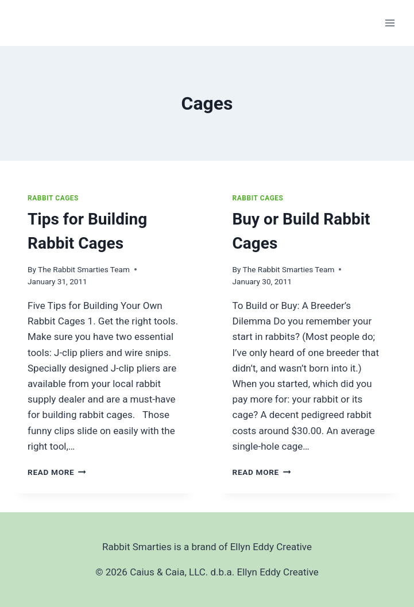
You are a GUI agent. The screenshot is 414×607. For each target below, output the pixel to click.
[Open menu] (389, 23)
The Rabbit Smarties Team (84, 269)
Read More (57, 472)
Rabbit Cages (53, 198)
